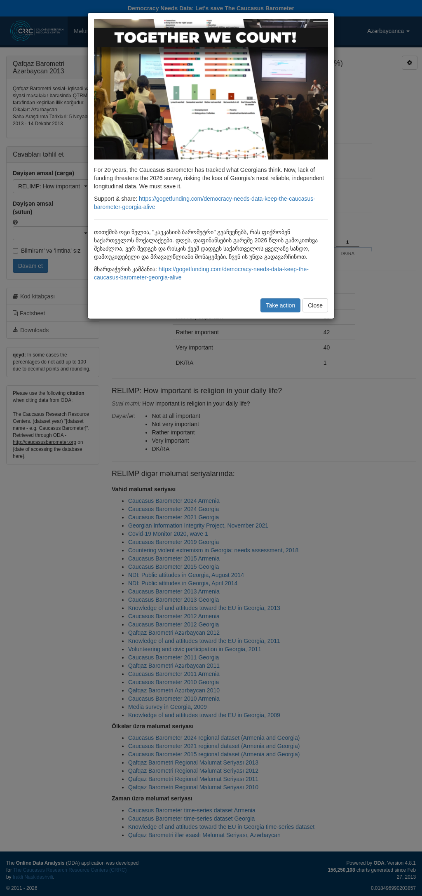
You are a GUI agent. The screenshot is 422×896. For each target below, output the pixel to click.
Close (315, 305)
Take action (280, 305)
